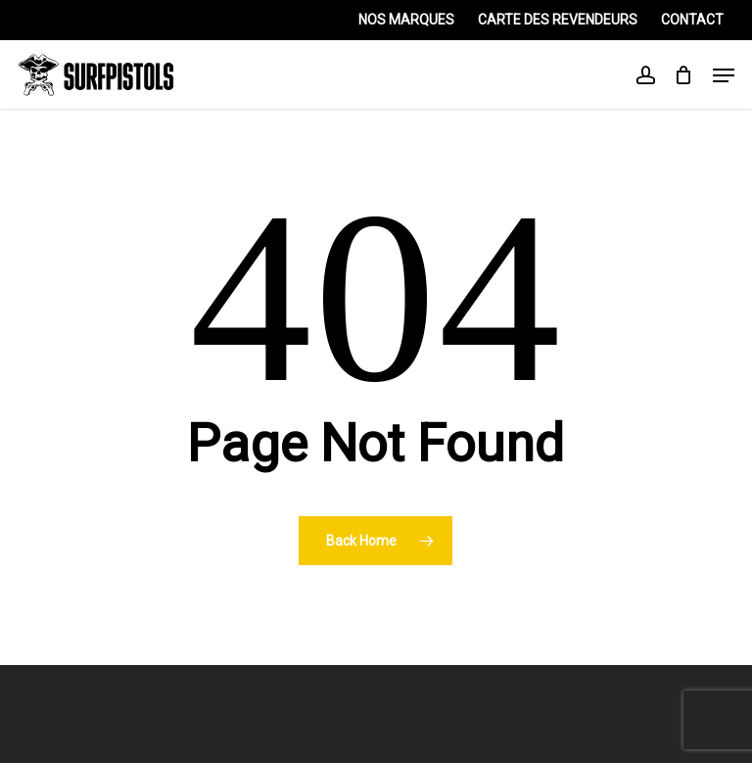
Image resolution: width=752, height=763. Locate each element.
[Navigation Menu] (723, 75)
